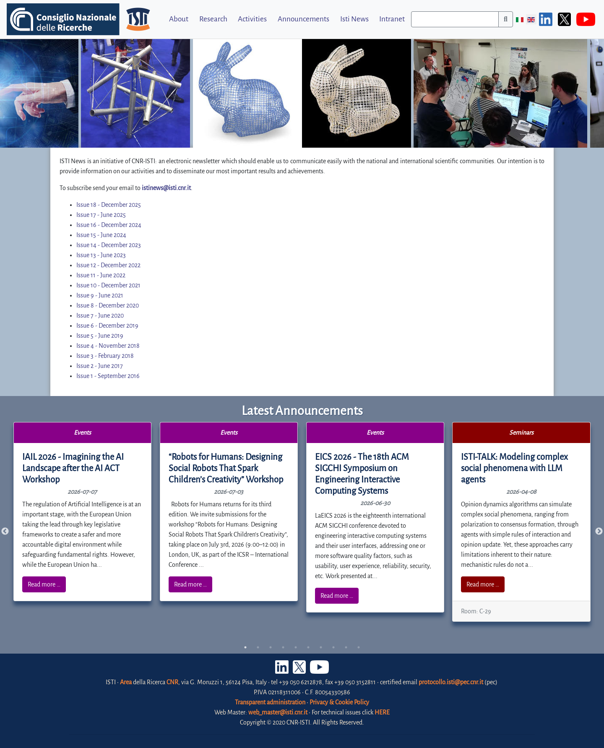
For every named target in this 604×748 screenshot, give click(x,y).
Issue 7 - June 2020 (100, 315)
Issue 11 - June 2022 (100, 275)
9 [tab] (346, 647)
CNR (172, 682)
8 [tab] (333, 647)
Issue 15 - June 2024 (101, 235)
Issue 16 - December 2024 (108, 225)
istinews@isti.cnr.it (166, 188)
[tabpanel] (82, 511)
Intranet (392, 19)
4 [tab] (283, 647)
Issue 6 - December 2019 (107, 325)
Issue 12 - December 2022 (108, 265)
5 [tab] (296, 647)
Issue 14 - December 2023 (108, 245)
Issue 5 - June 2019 (99, 335)
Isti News (354, 19)
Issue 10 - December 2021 (108, 285)
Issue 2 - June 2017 (99, 365)
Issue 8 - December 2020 (107, 305)
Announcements (303, 19)
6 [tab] (308, 647)
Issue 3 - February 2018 (105, 355)
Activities (252, 19)
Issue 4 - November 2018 (108, 345)
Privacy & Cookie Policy (339, 702)
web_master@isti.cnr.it (277, 712)
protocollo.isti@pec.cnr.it (451, 682)
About (178, 19)
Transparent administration (270, 702)
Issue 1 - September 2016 (108, 376)
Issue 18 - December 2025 (108, 204)
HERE (382, 712)
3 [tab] (270, 647)
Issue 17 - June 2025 (101, 214)
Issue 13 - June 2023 (101, 255)
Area (126, 682)
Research (213, 19)
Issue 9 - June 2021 (99, 295)
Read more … (44, 584)
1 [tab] (245, 647)
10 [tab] (358, 647)
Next (599, 531)
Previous (5, 531)
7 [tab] (321, 647)
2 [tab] (258, 647)
